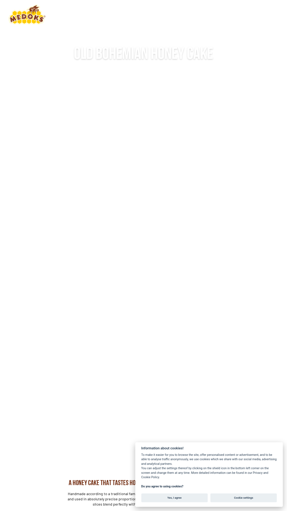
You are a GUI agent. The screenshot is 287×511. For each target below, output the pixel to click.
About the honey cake (127, 14)
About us (79, 14)
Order (267, 15)
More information (143, 112)
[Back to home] (27, 14)
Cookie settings (243, 497)
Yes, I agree (174, 497)
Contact (209, 14)
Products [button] (175, 14)
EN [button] (243, 15)
